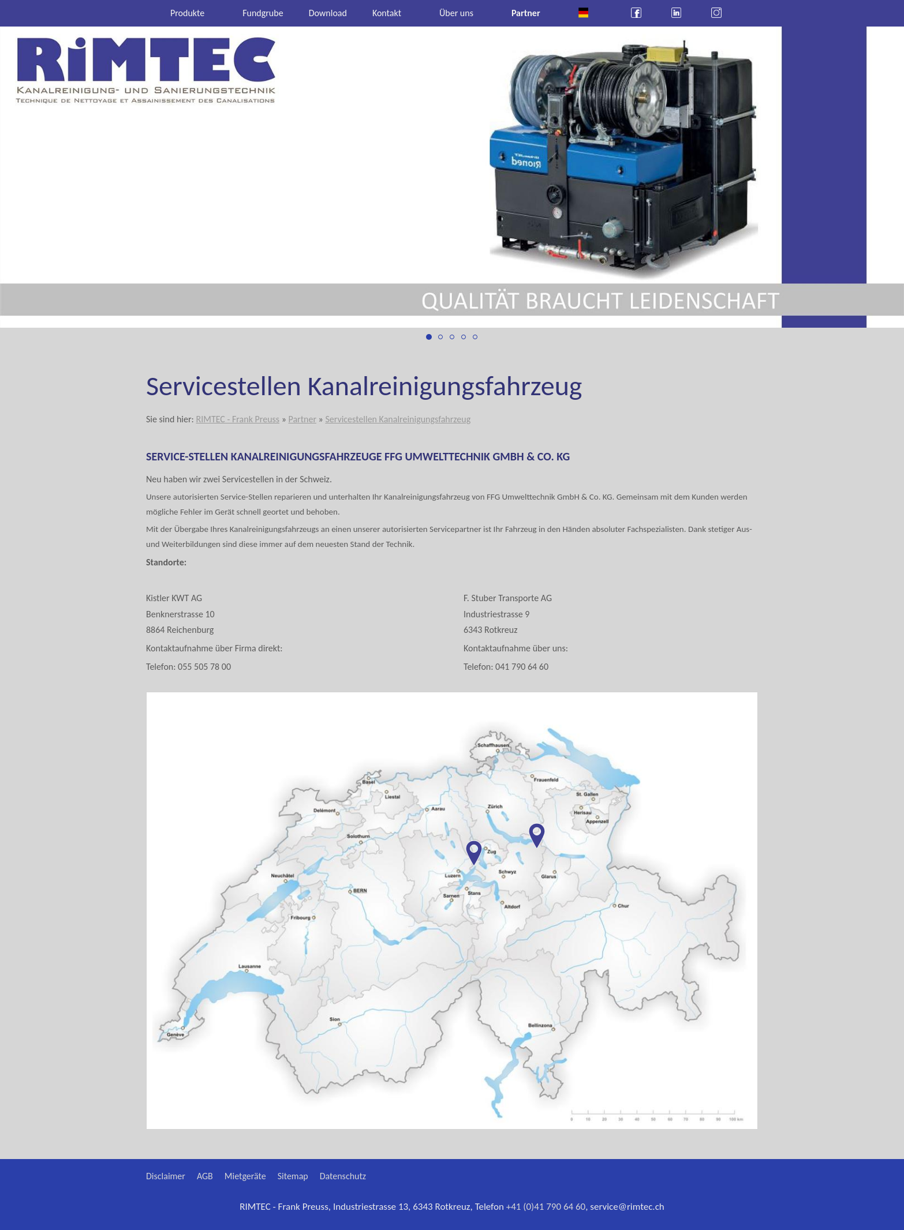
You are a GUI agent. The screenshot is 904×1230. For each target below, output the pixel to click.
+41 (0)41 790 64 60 (546, 1207)
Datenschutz (343, 1176)
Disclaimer (165, 1176)
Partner (302, 419)
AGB (205, 1176)
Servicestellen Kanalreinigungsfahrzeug (397, 419)
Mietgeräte (245, 1176)
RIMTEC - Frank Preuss (237, 419)
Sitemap (293, 1176)
